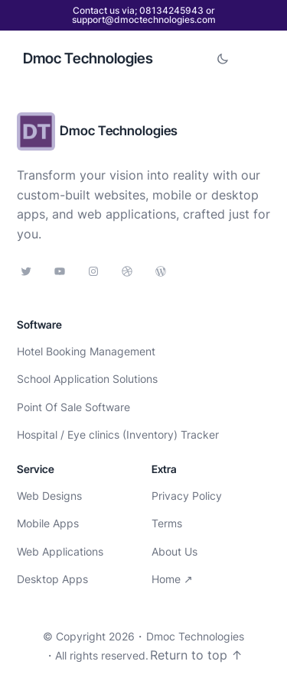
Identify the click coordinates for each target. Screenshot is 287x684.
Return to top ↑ (196, 655)
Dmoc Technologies (88, 58)
